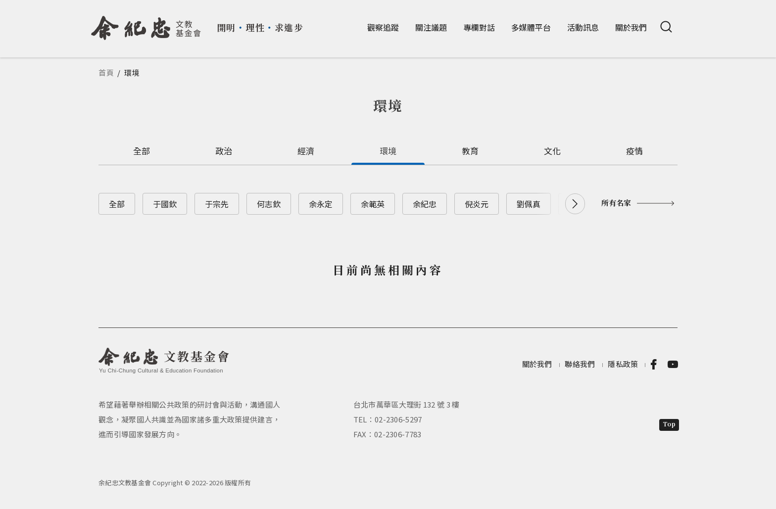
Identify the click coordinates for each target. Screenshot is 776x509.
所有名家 (616, 202)
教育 (470, 150)
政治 (224, 150)
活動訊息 (583, 27)
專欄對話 (479, 27)
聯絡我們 (580, 364)
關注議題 (431, 27)
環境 (388, 150)
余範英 (373, 204)
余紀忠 (424, 204)
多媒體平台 (531, 27)
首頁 (106, 72)
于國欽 (165, 204)
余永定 (321, 204)
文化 (552, 150)
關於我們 (631, 27)
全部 (141, 150)
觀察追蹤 (383, 27)
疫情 (634, 150)
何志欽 (269, 204)
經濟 (306, 150)
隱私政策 (623, 364)
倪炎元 (476, 204)
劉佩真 (528, 204)
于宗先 (217, 204)
